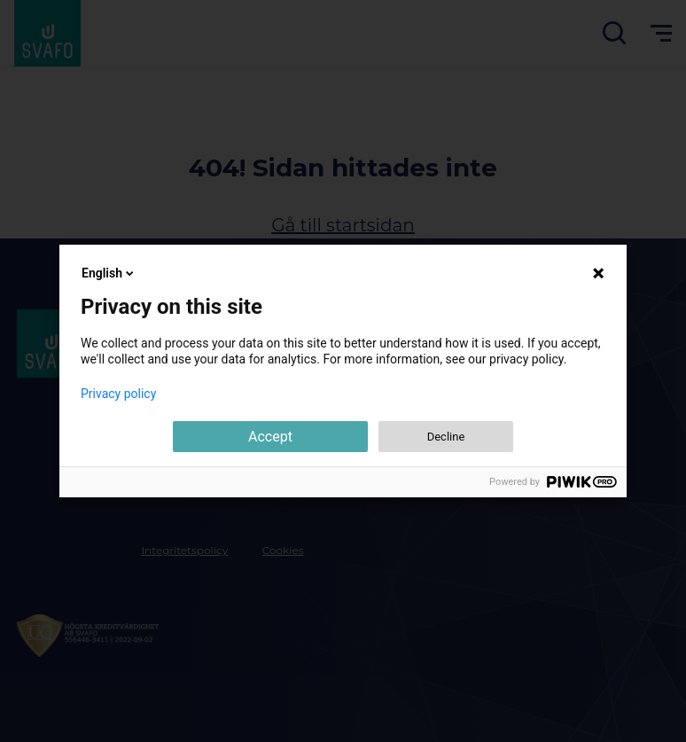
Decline (446, 436)
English (109, 273)
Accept (270, 436)
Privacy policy (118, 394)
